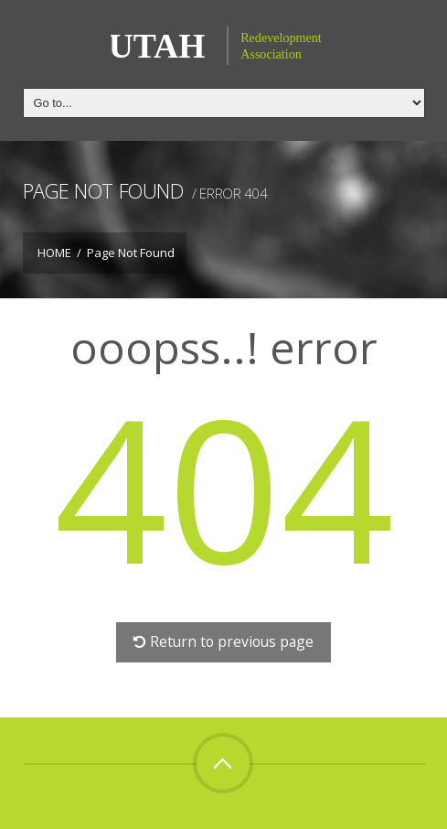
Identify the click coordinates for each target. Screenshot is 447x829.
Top (223, 763)
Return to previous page (223, 641)
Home (54, 252)
